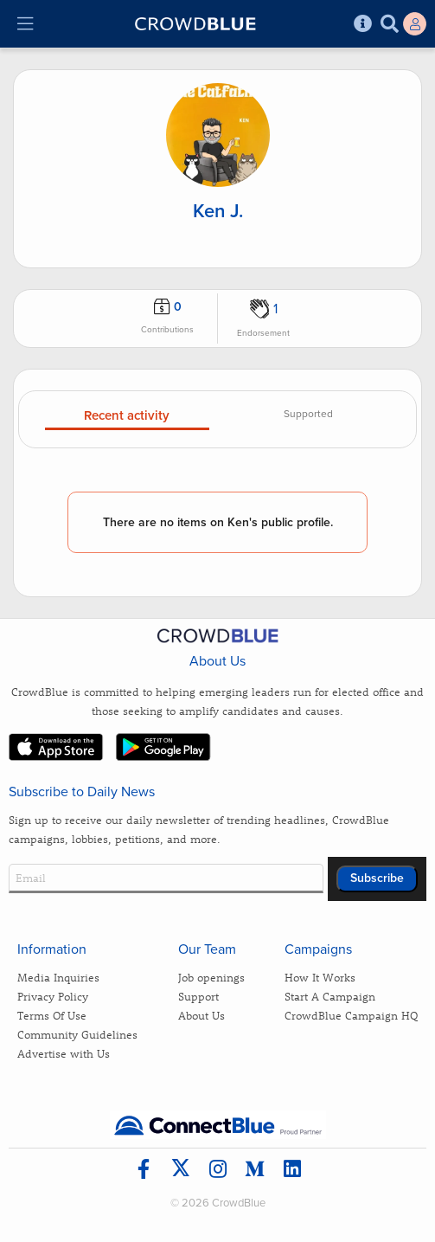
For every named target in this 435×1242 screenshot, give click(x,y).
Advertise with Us (63, 1053)
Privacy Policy (52, 995)
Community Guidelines (77, 1033)
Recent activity (127, 416)
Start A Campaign (330, 995)
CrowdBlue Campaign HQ (351, 1014)
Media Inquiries (58, 976)
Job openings (211, 976)
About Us (201, 1014)
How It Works (320, 976)
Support (198, 995)
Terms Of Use (51, 1014)
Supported (308, 414)
